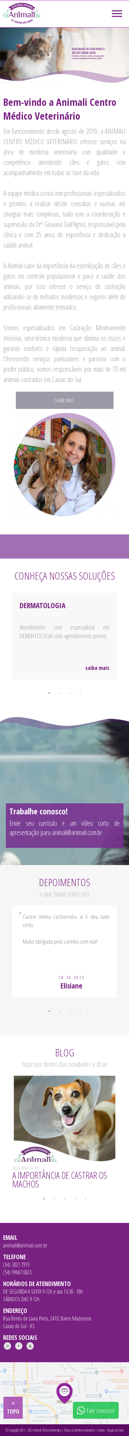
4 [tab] (80, 693)
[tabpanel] (64, 644)
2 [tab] (59, 693)
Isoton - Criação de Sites (111, 1430)
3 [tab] (69, 693)
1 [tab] (49, 693)
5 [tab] (85, 1198)
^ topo (13, 1407)
